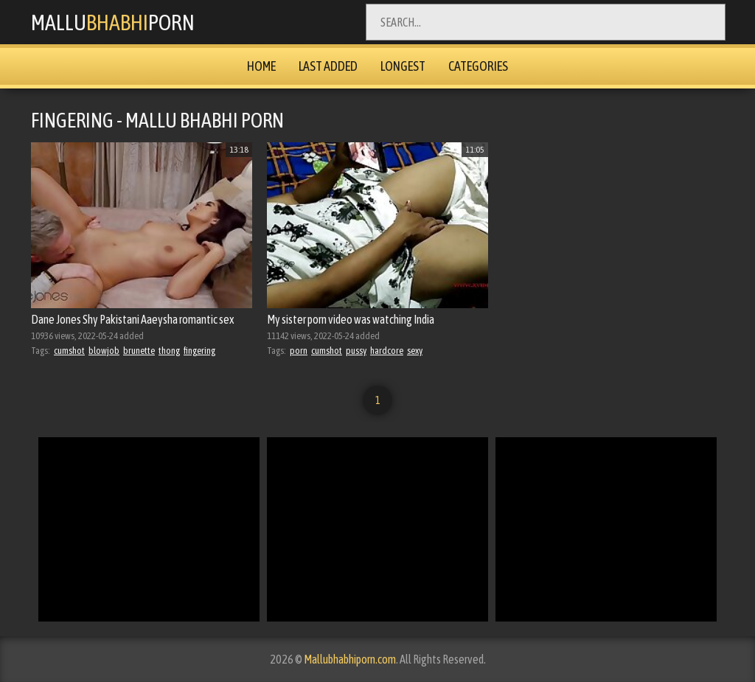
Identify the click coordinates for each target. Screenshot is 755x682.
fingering (199, 350)
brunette (139, 350)
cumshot (69, 350)
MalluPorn (113, 22)
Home (261, 66)
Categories (478, 66)
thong (169, 350)
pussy (356, 350)
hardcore (386, 350)
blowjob (103, 350)
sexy (414, 350)
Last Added (328, 66)
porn (298, 350)
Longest (402, 66)
